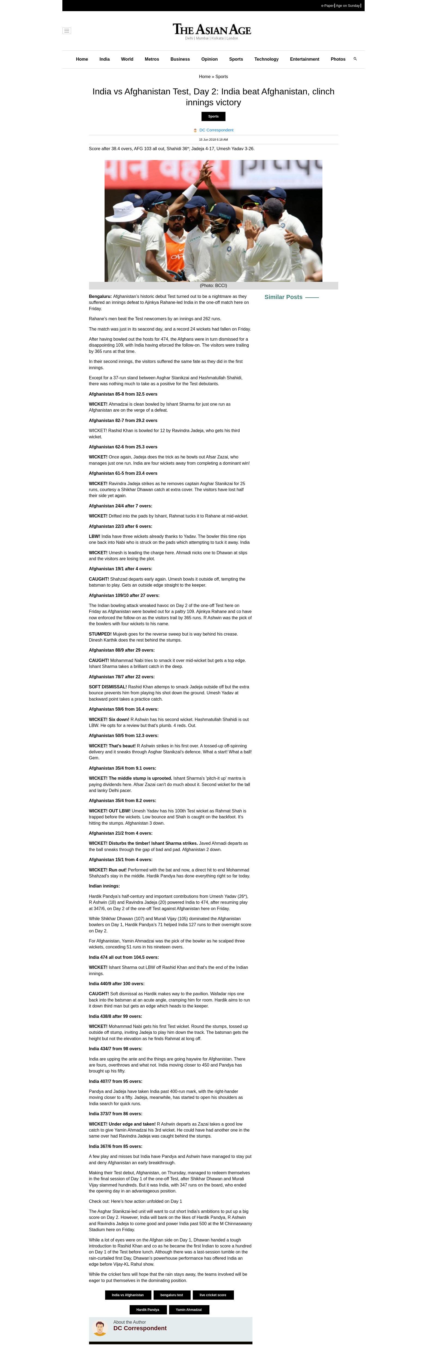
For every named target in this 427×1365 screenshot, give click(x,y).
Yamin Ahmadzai (189, 1310)
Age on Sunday (348, 6)
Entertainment (304, 59)
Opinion (209, 59)
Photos (338, 59)
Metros (152, 59)
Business (180, 59)
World (127, 59)
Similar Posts (284, 297)
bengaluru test (172, 1295)
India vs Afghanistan (128, 1295)
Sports (236, 59)
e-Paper (327, 6)
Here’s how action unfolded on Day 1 (146, 1201)
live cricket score (213, 1295)
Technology (267, 59)
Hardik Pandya (148, 1310)
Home (82, 59)
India (104, 59)
